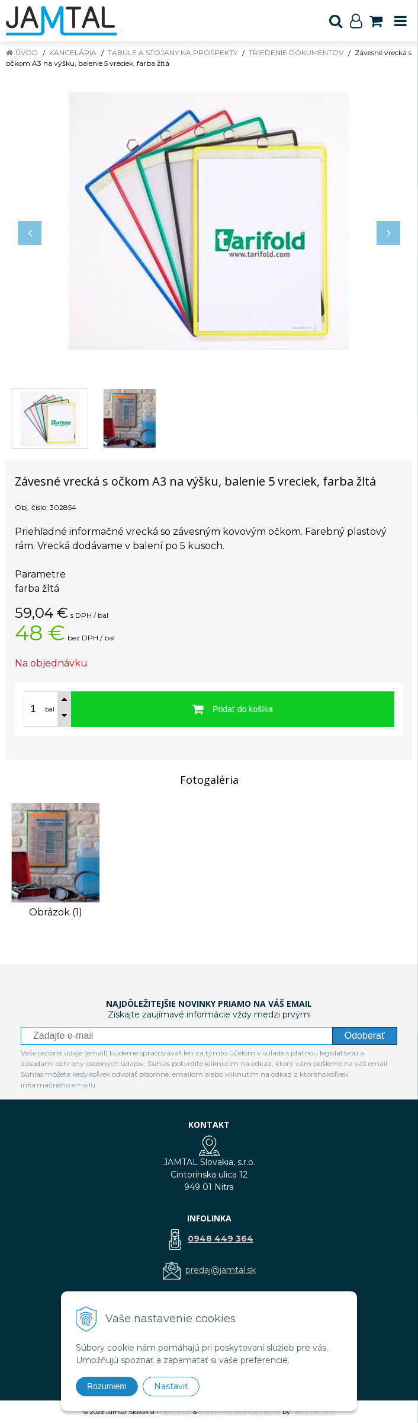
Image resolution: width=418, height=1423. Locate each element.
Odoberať (365, 1035)
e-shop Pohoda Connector (240, 1412)
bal (49, 709)
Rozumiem (107, 1386)
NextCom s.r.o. (313, 1412)
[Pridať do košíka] (232, 709)
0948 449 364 (220, 1238)
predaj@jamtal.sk (220, 1270)
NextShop (175, 1412)
